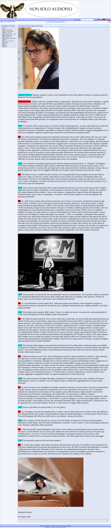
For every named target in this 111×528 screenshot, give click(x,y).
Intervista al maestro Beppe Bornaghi (55, 21)
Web (75, 19)
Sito (79, 19)
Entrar (109, 21)
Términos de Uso (55, 525)
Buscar (95, 19)
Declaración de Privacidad (65, 525)
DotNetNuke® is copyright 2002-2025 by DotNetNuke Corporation (55, 527)
